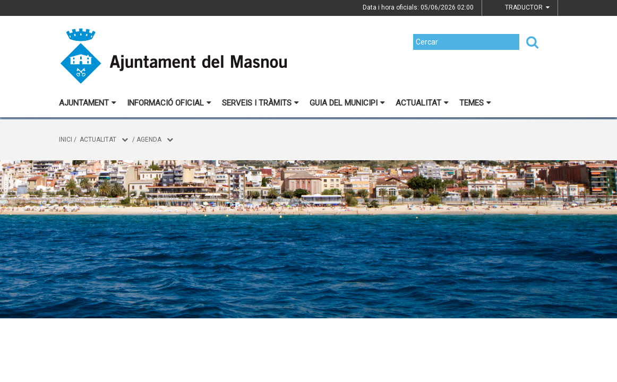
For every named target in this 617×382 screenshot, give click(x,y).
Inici (65, 139)
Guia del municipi (347, 103)
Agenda (148, 139)
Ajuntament (87, 103)
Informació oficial (169, 103)
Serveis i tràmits (260, 103)
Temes (475, 103)
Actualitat (422, 103)
